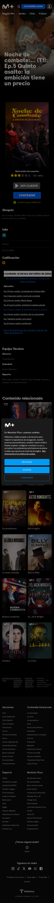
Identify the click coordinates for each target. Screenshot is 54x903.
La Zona (32, 661)
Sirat (29, 724)
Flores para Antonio (34, 727)
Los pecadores (32, 720)
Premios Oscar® (33, 753)
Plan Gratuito (32, 804)
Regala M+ (8, 13)
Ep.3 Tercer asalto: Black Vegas (18, 300)
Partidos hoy (7, 829)
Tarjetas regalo (33, 822)
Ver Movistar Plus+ (34, 778)
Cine (32, 13)
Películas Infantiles (9, 735)
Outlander (31, 731)
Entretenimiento (8, 764)
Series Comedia (8, 753)
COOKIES (27, 882)
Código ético (32, 800)
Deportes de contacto (10, 814)
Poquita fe (31, 742)
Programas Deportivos (35, 760)
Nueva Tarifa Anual (34, 818)
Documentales (8, 760)
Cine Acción (7, 727)
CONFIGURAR (27, 478)
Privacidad (43, 877)
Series (22, 13)
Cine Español (7, 720)
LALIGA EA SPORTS (9, 785)
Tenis (4, 804)
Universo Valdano (9, 796)
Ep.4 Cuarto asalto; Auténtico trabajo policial (24, 305)
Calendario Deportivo (10, 825)
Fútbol (43, 13)
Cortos (4, 731)
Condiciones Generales (36, 793)
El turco (30, 738)
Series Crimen (7, 756)
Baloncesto (6, 800)
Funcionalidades (33, 782)
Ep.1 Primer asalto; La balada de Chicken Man (24, 291)
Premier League (8, 789)
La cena (30, 717)
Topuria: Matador (9, 811)
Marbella (30, 746)
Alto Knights (34, 528)
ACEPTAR (27, 470)
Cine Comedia (7, 724)
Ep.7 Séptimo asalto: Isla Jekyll (17, 319)
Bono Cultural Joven (35, 785)
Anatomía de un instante (36, 735)
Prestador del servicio (15, 877)
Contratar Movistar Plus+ (36, 807)
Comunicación (32, 825)
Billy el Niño (34, 572)
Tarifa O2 (30, 814)
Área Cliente (32, 789)
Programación (32, 829)
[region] (27, 451)
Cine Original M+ (8, 717)
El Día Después (8, 793)
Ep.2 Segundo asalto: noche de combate (22, 296)
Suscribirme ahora (33, 6)
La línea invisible (10, 572)
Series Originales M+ (10, 742)
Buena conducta (10, 616)
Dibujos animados (34, 756)
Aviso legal (31, 877)
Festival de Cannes (34, 749)
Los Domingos (32, 713)
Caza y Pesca (32, 764)
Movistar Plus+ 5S (33, 796)
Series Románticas (9, 746)
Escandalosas (9, 528)
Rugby (4, 807)
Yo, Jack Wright (35, 616)
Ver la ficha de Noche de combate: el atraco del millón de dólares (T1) (25, 331)
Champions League (9, 782)
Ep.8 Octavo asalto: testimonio (17, 323)
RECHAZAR (27, 462)
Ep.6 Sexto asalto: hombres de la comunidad (24, 314)
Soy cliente (26, 186)
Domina (6, 661)
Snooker (5, 822)
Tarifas (29, 811)
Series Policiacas (8, 749)
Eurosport (6, 818)
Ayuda (27, 849)
